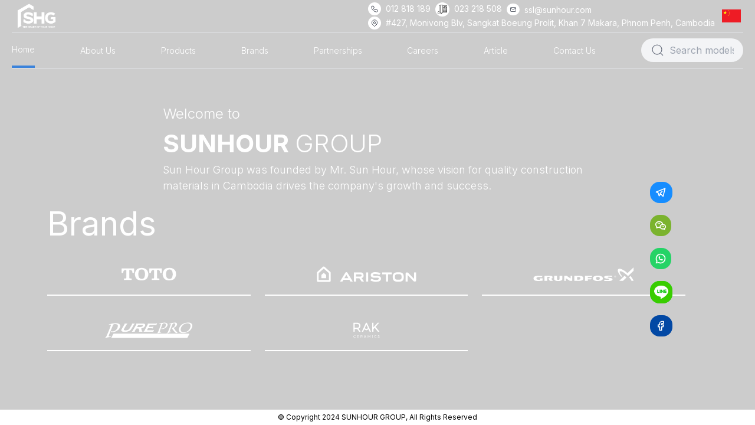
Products (178, 50)
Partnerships (338, 50)
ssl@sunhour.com (558, 10)
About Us (98, 50)
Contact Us (574, 50)
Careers (422, 50)
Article (496, 50)
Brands (254, 50)
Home (23, 49)
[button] (734, 15)
